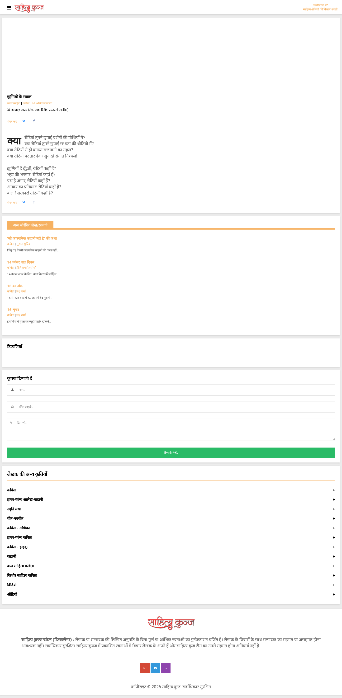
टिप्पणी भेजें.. (171, 452)
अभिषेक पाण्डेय (42, 103)
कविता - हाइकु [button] (171, 547)
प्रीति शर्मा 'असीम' (26, 267)
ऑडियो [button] (171, 594)
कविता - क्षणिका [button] (171, 528)
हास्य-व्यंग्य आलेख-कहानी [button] (171, 499)
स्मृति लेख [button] (171, 509)
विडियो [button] (171, 585)
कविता (26, 103)
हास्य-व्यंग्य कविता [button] (171, 537)
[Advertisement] (171, 58)
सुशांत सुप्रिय (23, 244)
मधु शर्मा (21, 291)
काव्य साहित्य (13, 103)
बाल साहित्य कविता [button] (171, 566)
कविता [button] (171, 490)
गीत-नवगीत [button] (171, 518)
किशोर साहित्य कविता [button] (171, 575)
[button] (24, 121)
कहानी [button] (171, 556)
